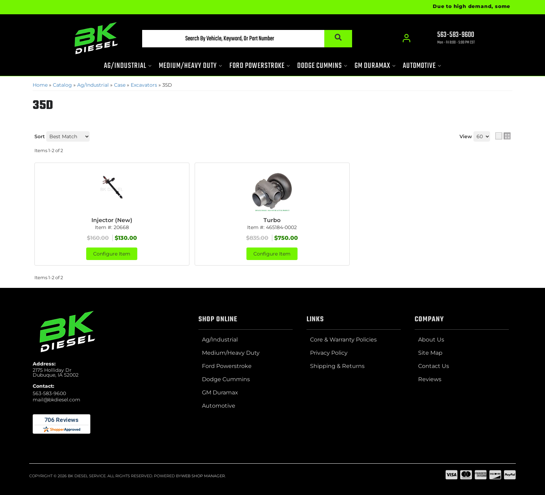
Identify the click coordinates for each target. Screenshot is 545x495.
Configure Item (111, 254)
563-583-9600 (49, 393)
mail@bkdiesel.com (56, 399)
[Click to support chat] (450, 39)
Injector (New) (111, 220)
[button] (247, 38)
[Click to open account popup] (406, 38)
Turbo (271, 220)
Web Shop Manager (203, 475)
